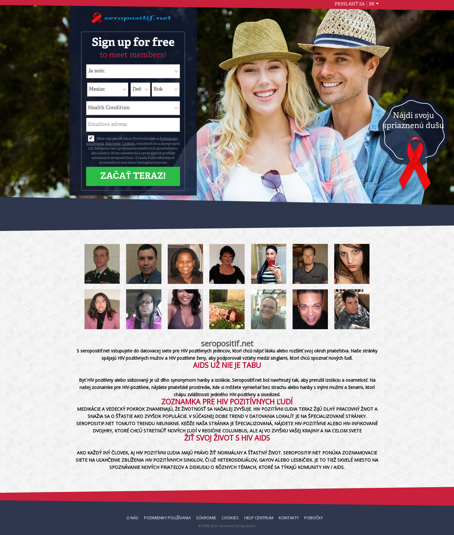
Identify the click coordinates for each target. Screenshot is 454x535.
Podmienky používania (167, 518)
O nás (132, 518)
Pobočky (313, 518)
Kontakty (289, 518)
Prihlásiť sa (350, 4)
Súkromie (113, 144)
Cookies (128, 144)
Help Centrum (258, 518)
